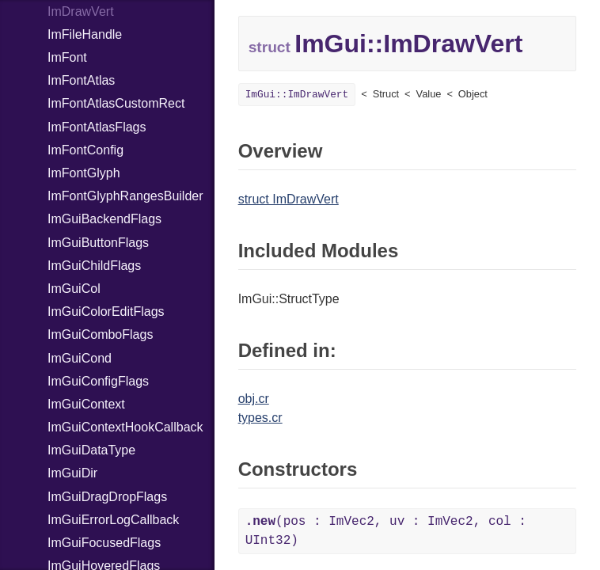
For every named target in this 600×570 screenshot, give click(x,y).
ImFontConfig (85, 150)
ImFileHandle (84, 34)
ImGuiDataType (91, 450)
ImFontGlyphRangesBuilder (125, 196)
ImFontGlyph (83, 173)
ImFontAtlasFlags (96, 127)
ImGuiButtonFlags (98, 242)
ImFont (67, 57)
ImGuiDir (72, 473)
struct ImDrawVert (288, 199)
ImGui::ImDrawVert (297, 95)
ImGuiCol (74, 288)
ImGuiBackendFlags (104, 219)
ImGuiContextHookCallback (125, 427)
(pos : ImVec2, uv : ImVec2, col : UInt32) (385, 531)
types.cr (260, 417)
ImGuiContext (86, 404)
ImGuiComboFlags (100, 334)
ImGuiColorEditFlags (106, 311)
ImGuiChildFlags (94, 265)
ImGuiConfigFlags (98, 381)
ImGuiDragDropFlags (107, 497)
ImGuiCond (79, 358)
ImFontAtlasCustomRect (115, 103)
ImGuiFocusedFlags (104, 542)
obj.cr (253, 398)
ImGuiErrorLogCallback (113, 519)
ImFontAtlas (81, 80)
